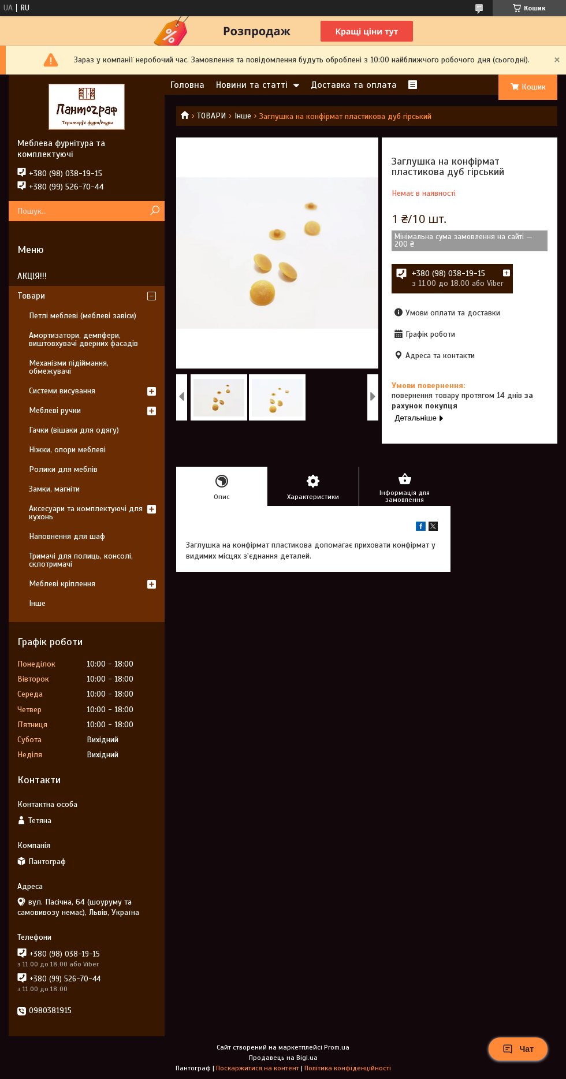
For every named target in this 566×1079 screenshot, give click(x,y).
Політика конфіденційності (347, 1068)
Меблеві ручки (55, 410)
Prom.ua (336, 1047)
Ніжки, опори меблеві (67, 450)
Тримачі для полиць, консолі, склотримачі (81, 560)
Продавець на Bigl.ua (283, 1058)
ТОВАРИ (211, 116)
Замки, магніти (54, 489)
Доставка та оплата (354, 85)
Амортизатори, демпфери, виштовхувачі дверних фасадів (83, 339)
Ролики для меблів (63, 469)
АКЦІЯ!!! (32, 276)
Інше (242, 116)
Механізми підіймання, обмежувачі (69, 367)
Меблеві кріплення (62, 584)
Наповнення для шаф (67, 536)
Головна (187, 85)
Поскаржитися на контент (257, 1068)
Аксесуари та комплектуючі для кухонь (86, 513)
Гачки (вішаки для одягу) (74, 430)
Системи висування (62, 391)
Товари (31, 296)
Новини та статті (252, 85)
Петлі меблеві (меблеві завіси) (82, 316)
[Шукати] (154, 211)
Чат (518, 1049)
